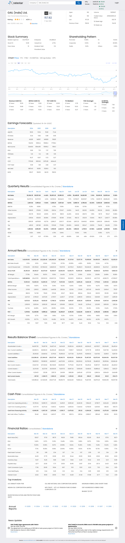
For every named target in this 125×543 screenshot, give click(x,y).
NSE (46, 13)
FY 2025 (27, 506)
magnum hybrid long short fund (95, 484)
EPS (54, 58)
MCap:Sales (45, 58)
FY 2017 (100, 506)
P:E (21, 58)
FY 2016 (108, 506)
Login (117, 3)
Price (16, 58)
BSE (50, 13)
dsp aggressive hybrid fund (92, 487)
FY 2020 (73, 506)
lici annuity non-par (16, 484)
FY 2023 (46, 506)
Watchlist (34, 24)
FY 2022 (55, 506)
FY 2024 (37, 506)
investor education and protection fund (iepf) (24, 496)
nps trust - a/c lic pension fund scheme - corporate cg (61, 488)
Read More (14, 532)
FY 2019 (82, 506)
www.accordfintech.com (29, 540)
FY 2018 (91, 506)
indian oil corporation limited (20, 487)
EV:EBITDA (34, 58)
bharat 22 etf (87, 491)
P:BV (26, 58)
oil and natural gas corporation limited (61, 484)
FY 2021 (64, 506)
